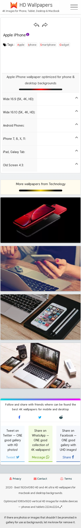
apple (20, 45)
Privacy (15, 479)
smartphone (48, 45)
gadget (64, 45)
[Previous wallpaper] (36, 25)
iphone (32, 45)
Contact (40, 479)
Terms (66, 479)
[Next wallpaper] (45, 25)
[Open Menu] (74, 7)
